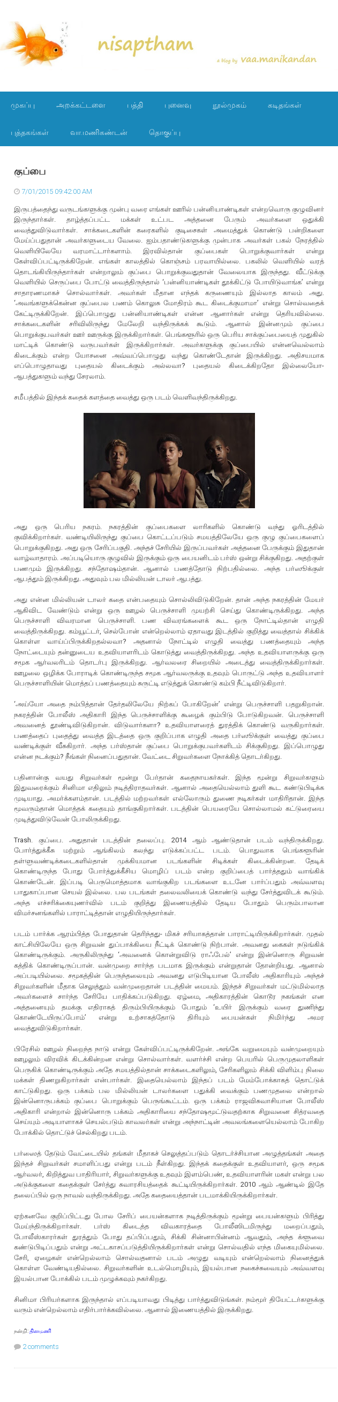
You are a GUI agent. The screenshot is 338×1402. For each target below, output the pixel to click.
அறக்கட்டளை (81, 105)
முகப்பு (23, 105)
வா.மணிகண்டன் (98, 132)
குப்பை (30, 171)
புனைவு (177, 105)
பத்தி (135, 105)
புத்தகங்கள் (30, 132)
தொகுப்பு (165, 132)
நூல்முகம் (229, 105)
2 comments (40, 1347)
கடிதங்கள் (285, 105)
